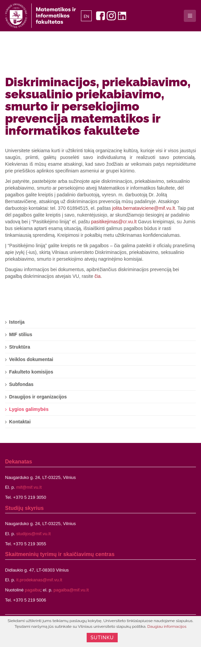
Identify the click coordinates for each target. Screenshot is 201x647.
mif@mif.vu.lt (28, 487)
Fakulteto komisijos (31, 372)
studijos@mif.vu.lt (33, 533)
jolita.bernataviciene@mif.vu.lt (143, 208)
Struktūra (19, 347)
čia (97, 276)
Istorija (17, 322)
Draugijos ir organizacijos (38, 396)
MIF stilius (20, 334)
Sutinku (102, 637)
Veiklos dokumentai (31, 359)
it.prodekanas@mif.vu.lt (39, 579)
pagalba (32, 589)
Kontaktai (20, 421)
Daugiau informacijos (166, 626)
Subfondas (21, 384)
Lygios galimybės (29, 409)
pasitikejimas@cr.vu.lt (114, 221)
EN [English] (86, 16)
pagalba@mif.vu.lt (71, 589)
